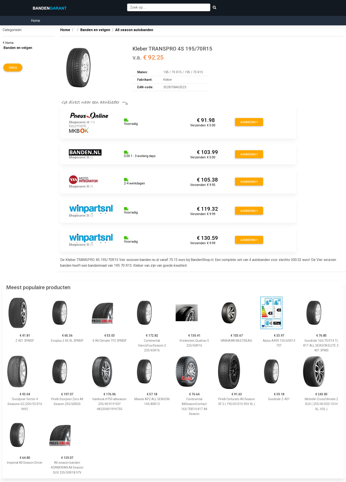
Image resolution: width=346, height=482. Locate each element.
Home (35, 21)
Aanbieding (249, 122)
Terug (13, 67)
